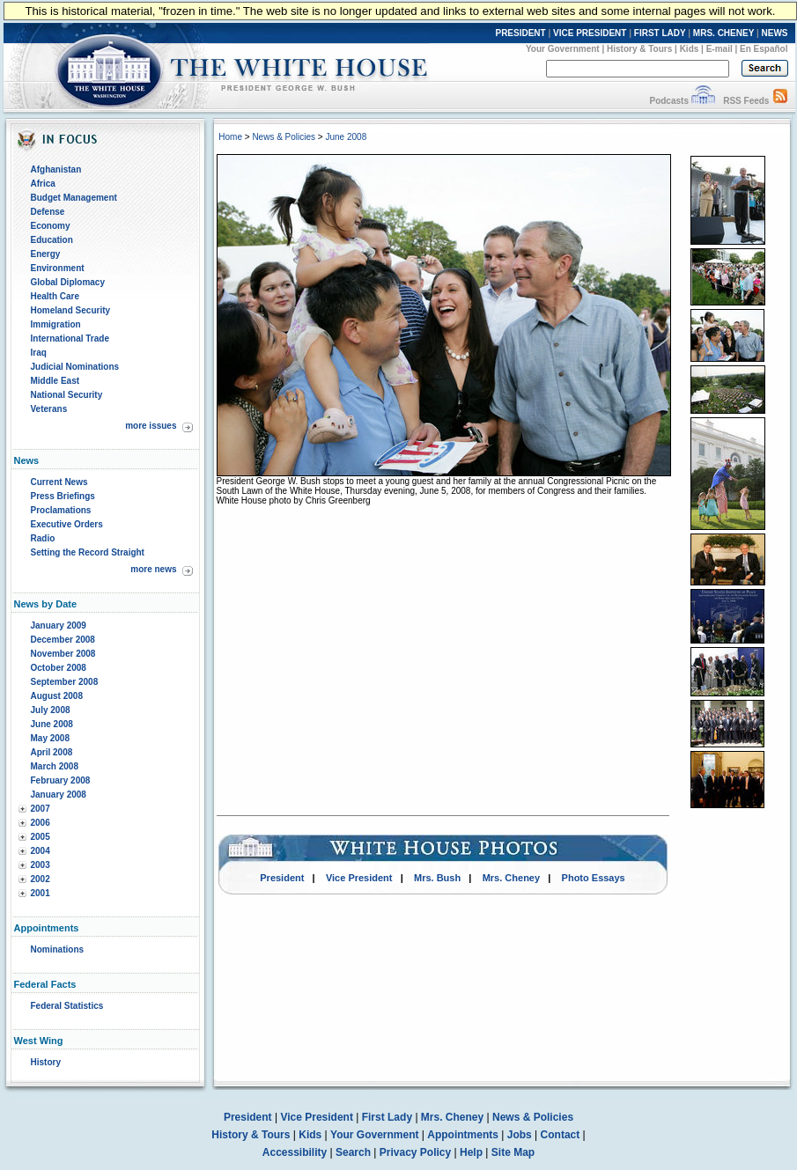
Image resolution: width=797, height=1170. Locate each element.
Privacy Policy (415, 1152)
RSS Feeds (746, 101)
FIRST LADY (660, 33)
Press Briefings (63, 496)
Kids (689, 49)
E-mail (719, 49)
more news (153, 569)
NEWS (775, 33)
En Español (763, 49)
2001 (40, 893)
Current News (59, 482)
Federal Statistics (67, 1006)
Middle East (55, 381)
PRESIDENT (520, 33)
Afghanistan (56, 169)
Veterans (49, 409)
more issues (150, 425)
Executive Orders (67, 524)
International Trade (70, 338)
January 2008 (58, 794)
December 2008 (63, 639)
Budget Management (74, 197)
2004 (40, 851)
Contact (560, 1135)
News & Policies (283, 137)
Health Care (55, 296)
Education (52, 240)
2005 (40, 837)
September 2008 (65, 682)
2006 (40, 823)
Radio (43, 538)
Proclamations (61, 510)
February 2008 (61, 780)
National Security (67, 395)
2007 (40, 808)
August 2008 (57, 696)
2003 (40, 865)
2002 (40, 879)
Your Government (563, 49)
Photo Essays (593, 877)
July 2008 (50, 710)
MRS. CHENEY (723, 33)
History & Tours (639, 49)
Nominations (58, 949)
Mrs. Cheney (511, 877)
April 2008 (52, 752)
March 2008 (54, 766)
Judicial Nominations (75, 367)
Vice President (359, 877)
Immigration (56, 324)
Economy (50, 226)
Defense (48, 212)
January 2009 (58, 625)
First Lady (387, 1117)
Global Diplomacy (68, 282)
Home (230, 137)
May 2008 (50, 738)
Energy (46, 254)
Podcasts (668, 101)
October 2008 (58, 668)
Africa (43, 183)
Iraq (39, 352)
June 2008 (52, 724)
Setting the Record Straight (87, 552)
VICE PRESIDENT (589, 33)
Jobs (519, 1135)
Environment (58, 268)
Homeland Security (71, 310)
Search (353, 1152)
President (282, 877)
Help (471, 1152)
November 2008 (63, 654)
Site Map (513, 1152)
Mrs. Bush (437, 877)
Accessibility (294, 1152)
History (46, 1062)
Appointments (462, 1135)
